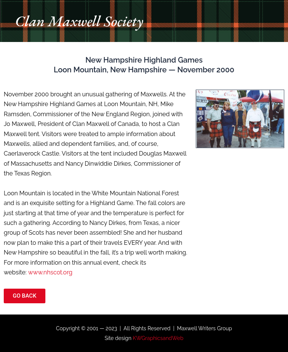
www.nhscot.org (50, 272)
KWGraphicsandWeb (158, 338)
